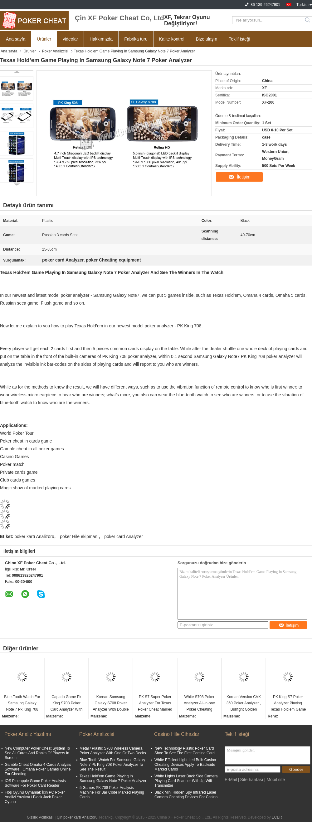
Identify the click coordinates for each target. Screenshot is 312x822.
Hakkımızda (101, 39)
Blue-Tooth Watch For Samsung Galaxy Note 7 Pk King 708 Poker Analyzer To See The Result (22, 703)
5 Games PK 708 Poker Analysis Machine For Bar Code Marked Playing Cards (112, 792)
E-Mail (231, 779)
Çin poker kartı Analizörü (77, 817)
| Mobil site (274, 779)
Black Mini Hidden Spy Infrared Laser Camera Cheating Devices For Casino (185, 794)
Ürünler (44, 39)
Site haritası (251, 779)
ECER (277, 817)
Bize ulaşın (206, 39)
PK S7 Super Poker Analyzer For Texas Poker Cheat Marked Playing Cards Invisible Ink (155, 703)
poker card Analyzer (123, 536)
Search (308, 20)
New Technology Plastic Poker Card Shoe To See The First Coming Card (184, 750)
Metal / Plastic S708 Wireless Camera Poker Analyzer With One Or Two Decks (113, 750)
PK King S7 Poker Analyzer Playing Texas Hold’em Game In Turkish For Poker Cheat (288, 703)
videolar (70, 39)
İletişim (244, 176)
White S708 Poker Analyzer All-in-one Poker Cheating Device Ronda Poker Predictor (199, 703)
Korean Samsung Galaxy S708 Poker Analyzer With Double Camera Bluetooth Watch (111, 703)
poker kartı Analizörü (34, 536)
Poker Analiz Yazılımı (27, 734)
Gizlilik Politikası (40, 817)
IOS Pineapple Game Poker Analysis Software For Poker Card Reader (35, 783)
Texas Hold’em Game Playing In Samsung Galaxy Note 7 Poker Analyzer (113, 778)
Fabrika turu (136, 39)
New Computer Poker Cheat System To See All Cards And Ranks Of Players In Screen (37, 753)
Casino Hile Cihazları (177, 734)
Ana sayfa (15, 39)
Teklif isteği (239, 39)
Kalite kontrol (171, 39)
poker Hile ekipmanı (79, 536)
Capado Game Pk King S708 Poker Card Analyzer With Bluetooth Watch (67, 703)
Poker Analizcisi (55, 51)
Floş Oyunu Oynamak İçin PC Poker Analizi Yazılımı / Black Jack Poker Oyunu (35, 797)
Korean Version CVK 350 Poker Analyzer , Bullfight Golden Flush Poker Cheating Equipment (243, 703)
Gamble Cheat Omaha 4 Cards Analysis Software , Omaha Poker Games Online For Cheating (38, 769)
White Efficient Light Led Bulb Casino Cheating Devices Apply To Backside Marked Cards (185, 764)
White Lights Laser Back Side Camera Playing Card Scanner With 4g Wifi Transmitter (186, 781)
